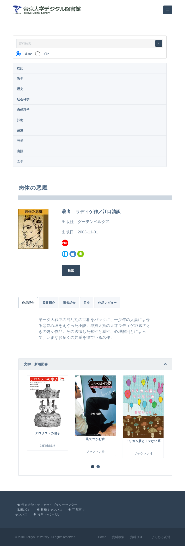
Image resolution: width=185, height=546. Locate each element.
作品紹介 (28, 302)
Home (102, 537)
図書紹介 (48, 302)
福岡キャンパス (48, 514)
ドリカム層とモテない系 (143, 441)
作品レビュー (107, 302)
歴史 (20, 89)
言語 (20, 151)
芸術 (20, 141)
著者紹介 (69, 302)
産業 (20, 130)
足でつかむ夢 (95, 439)
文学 (20, 161)
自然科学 (23, 109)
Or (44, 54)
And (27, 54)
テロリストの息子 (47, 433)
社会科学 (23, 99)
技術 (20, 120)
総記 (20, 68)
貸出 (70, 270)
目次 (87, 302)
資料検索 (118, 537)
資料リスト (138, 537)
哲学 (20, 78)
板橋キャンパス (51, 509)
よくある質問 (160, 537)
